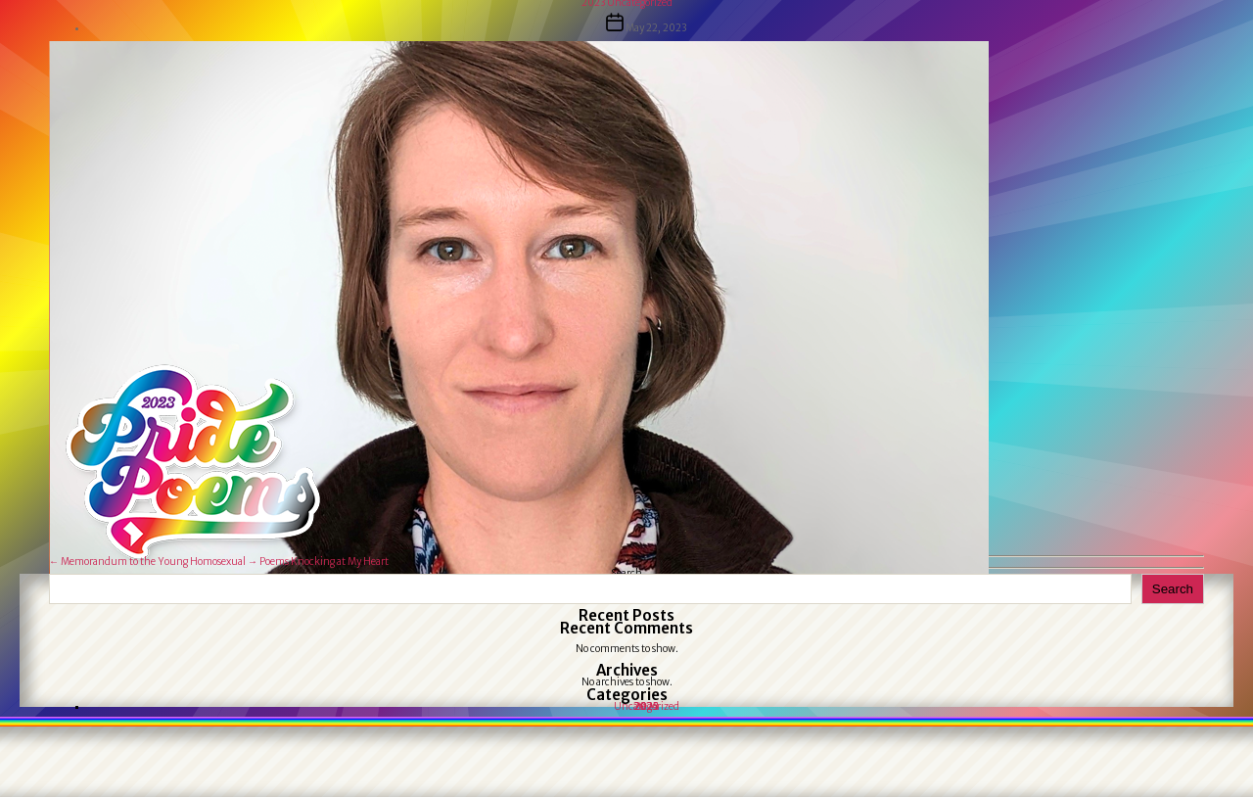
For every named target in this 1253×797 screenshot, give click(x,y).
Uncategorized (646, 706)
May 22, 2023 (656, 28)
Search (1172, 589)
